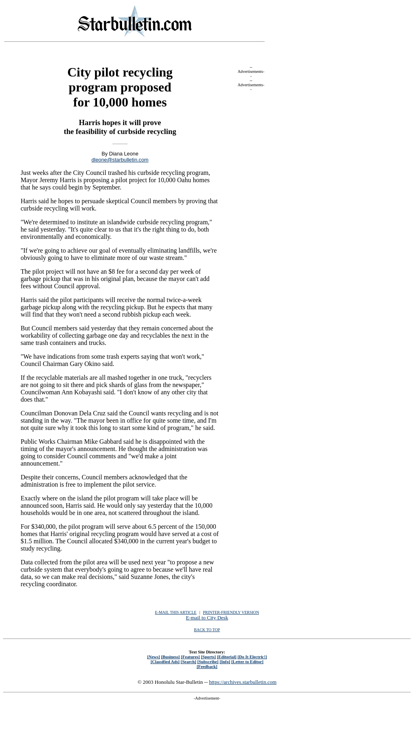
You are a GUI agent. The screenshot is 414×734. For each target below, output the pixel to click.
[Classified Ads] (165, 661)
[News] (153, 656)
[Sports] (208, 656)
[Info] (225, 661)
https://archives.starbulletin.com (243, 682)
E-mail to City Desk (207, 618)
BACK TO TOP (207, 630)
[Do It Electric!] (252, 656)
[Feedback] (206, 666)
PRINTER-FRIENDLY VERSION (231, 612)
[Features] (190, 656)
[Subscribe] (207, 661)
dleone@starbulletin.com (119, 160)
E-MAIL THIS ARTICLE (175, 612)
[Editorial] (226, 656)
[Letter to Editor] (247, 661)
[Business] (170, 656)
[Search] (188, 661)
